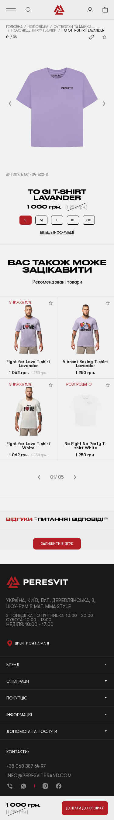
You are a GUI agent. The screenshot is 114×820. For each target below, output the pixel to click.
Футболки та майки (72, 27)
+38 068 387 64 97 (26, 766)
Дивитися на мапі (32, 643)
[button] (17, 104)
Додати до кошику (85, 808)
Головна (14, 27)
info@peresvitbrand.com (38, 775)
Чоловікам (38, 27)
